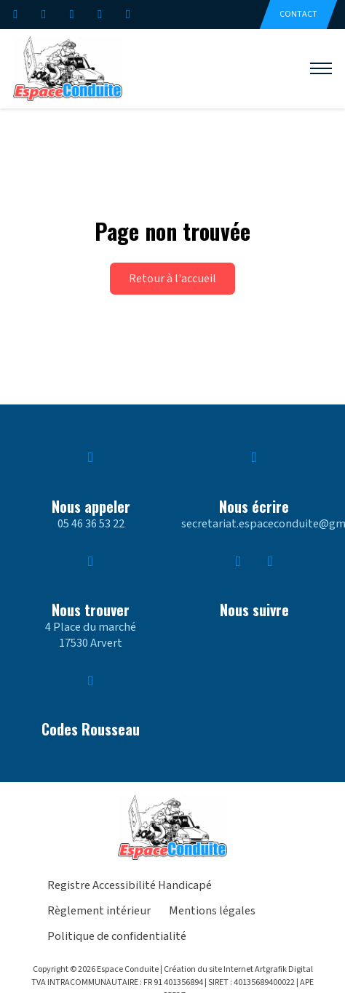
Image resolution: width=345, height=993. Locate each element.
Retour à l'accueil (172, 278)
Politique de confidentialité (116, 937)
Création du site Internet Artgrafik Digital (238, 969)
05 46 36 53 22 (91, 524)
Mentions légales (212, 912)
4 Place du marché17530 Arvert (90, 635)
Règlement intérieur (99, 912)
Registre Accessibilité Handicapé (129, 886)
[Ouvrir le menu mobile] (321, 68)
